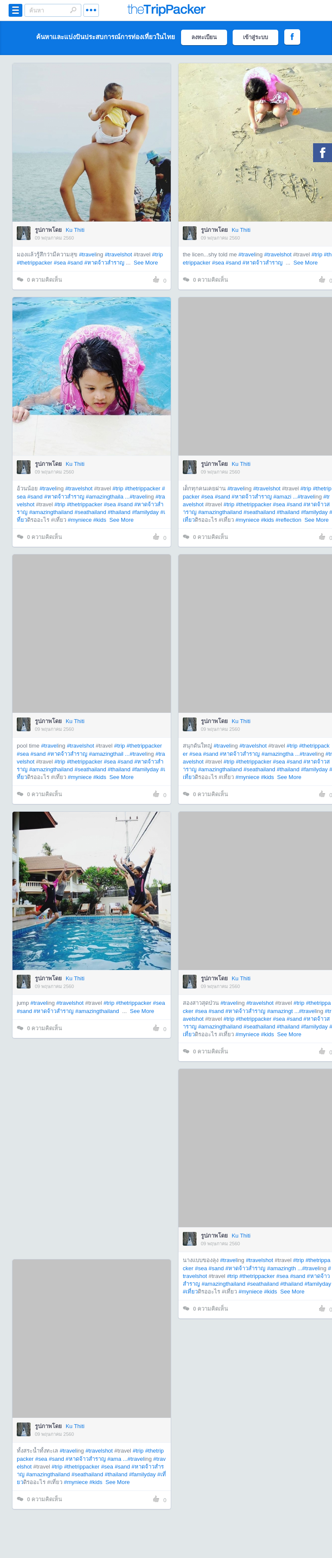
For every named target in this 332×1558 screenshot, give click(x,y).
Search (73, 10)
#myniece (80, 520)
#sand (75, 262)
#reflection (288, 520)
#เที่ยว (190, 1291)
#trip (157, 254)
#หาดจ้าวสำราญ (104, 262)
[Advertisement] (112, 1148)
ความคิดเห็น (39, 280)
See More (146, 262)
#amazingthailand (51, 512)
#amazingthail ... (109, 754)
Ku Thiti (75, 230)
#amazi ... (285, 496)
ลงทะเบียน (204, 37)
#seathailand (90, 512)
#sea (60, 262)
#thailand (119, 512)
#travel (87, 254)
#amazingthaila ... (108, 496)
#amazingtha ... (280, 754)
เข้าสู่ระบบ (255, 37)
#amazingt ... (283, 1011)
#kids (99, 520)
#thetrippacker (34, 262)
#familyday (145, 512)
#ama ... (117, 1459)
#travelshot (118, 254)
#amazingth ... (284, 1268)
